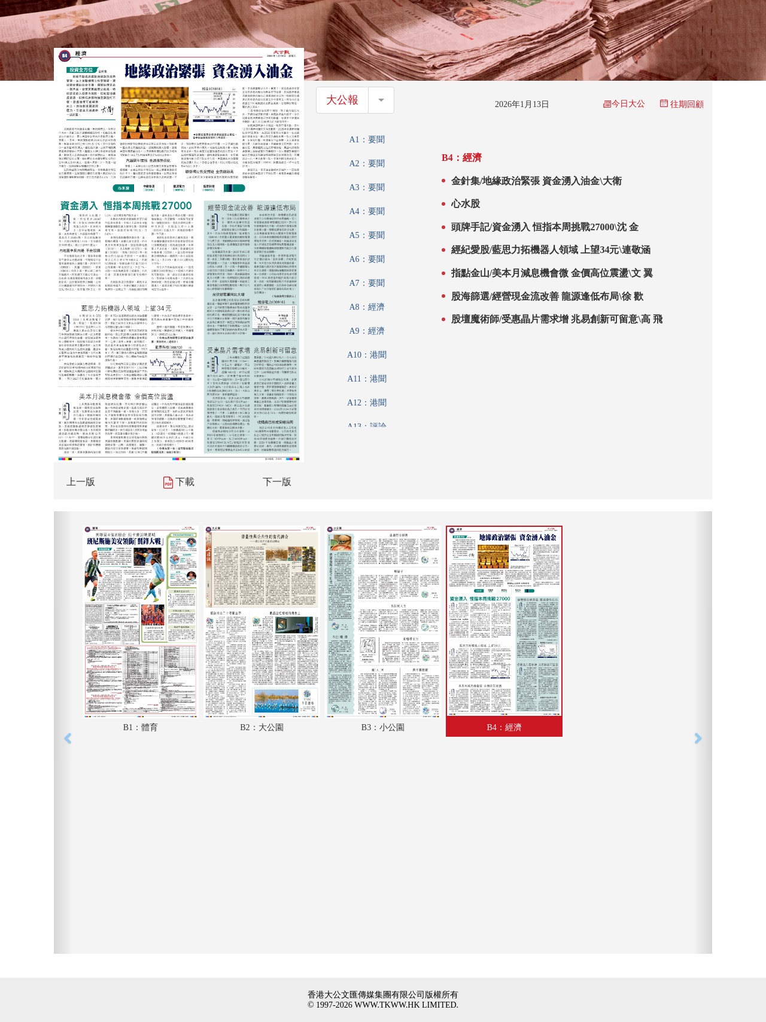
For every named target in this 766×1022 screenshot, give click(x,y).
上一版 (80, 482)
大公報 (342, 100)
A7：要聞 (366, 283)
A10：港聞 (367, 354)
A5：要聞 (366, 235)
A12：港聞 (367, 402)
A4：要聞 (366, 211)
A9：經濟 (366, 331)
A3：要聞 (366, 187)
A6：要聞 (366, 259)
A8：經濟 (366, 307)
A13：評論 (367, 426)
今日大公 (624, 103)
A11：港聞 (367, 378)
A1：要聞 (366, 139)
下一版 (277, 482)
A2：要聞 (366, 163)
